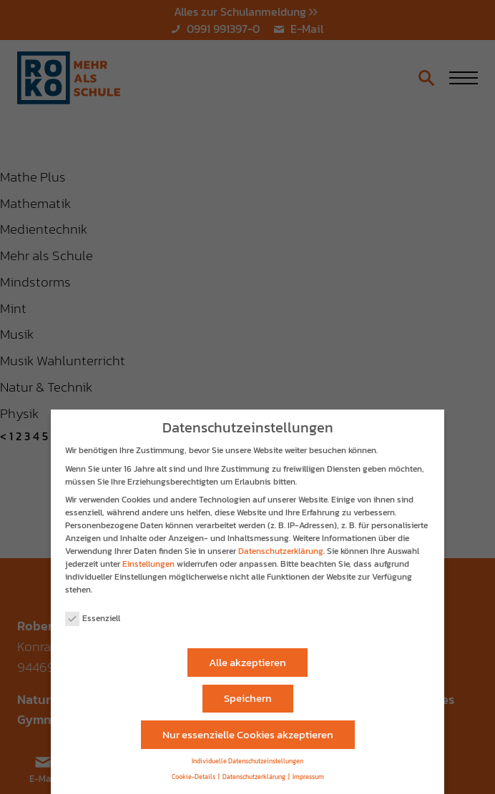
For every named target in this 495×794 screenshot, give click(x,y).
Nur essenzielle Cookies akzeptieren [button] (247, 728)
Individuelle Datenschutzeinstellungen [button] (247, 755)
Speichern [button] (248, 691)
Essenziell (92, 611)
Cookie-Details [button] (193, 770)
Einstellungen (148, 557)
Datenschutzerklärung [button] (253, 770)
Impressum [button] (308, 770)
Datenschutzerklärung (280, 544)
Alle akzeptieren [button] (247, 655)
